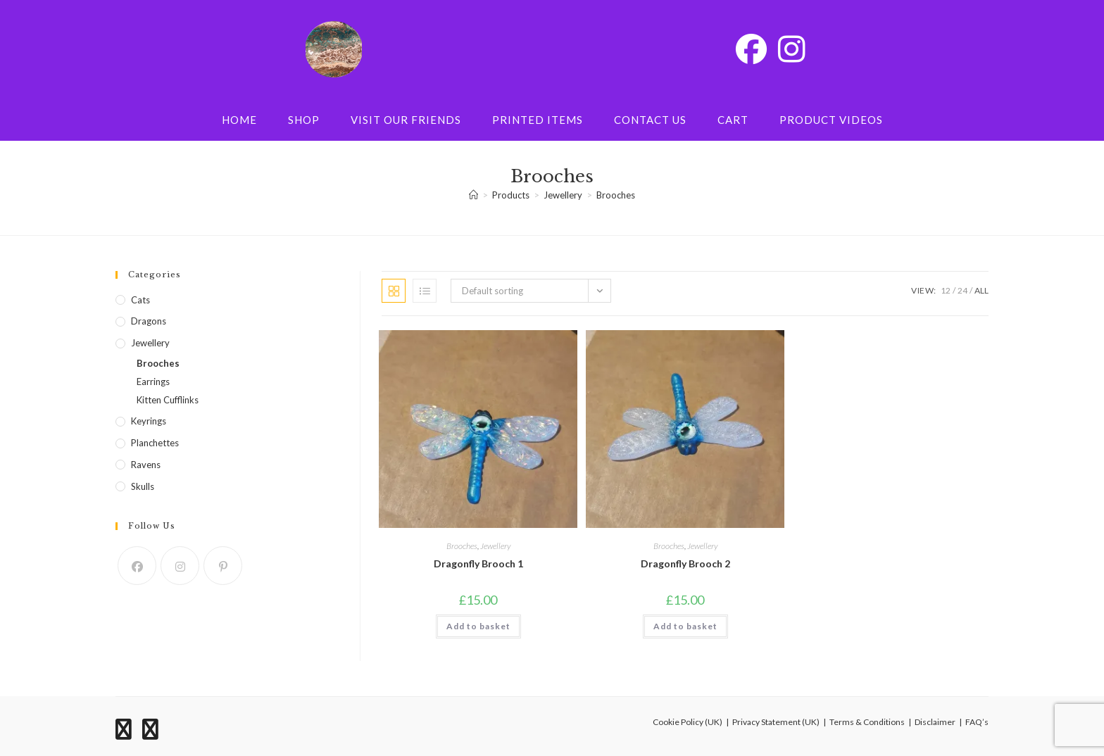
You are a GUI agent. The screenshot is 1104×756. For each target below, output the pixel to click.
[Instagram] (180, 565)
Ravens (146, 464)
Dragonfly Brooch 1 (478, 563)
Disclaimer (935, 722)
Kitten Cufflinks (168, 399)
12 (946, 290)
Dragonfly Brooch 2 (685, 563)
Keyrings (148, 421)
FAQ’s (977, 722)
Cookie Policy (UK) (687, 722)
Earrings (153, 381)
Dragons (148, 321)
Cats (140, 299)
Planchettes (155, 442)
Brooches (615, 195)
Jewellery (495, 546)
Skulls (142, 486)
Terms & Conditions (867, 722)
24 (962, 290)
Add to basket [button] (478, 626)
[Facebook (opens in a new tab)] (751, 48)
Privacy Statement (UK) (776, 722)
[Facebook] (137, 565)
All (981, 290)
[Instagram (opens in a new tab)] (791, 48)
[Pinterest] (222, 565)
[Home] (473, 195)
